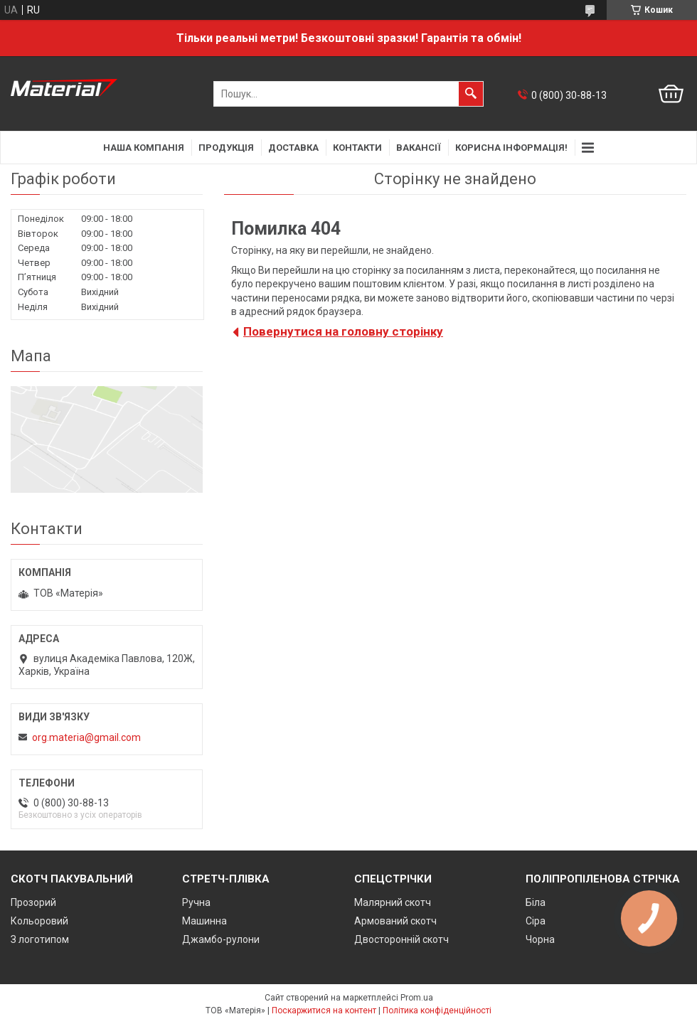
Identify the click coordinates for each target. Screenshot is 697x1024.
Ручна (196, 902)
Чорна (540, 939)
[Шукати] (471, 94)
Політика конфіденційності (437, 1010)
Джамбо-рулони (221, 939)
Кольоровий (39, 921)
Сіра (536, 921)
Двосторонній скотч (401, 939)
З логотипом (40, 939)
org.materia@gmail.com (86, 737)
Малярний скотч (392, 902)
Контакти (357, 147)
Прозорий (33, 902)
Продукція (226, 147)
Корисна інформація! (511, 147)
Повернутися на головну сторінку (343, 331)
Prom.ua (416, 998)
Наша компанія (143, 147)
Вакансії (418, 147)
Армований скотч (395, 921)
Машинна (204, 921)
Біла (536, 902)
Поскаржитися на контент (324, 1010)
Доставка (293, 147)
